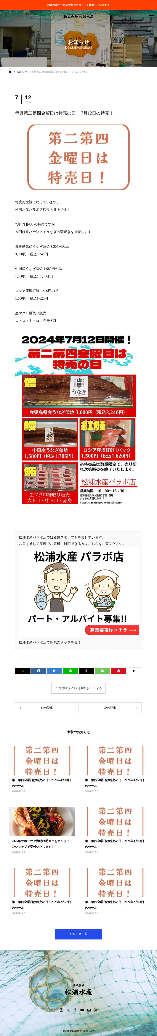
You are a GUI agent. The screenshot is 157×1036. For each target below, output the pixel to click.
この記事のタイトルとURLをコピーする (78, 688)
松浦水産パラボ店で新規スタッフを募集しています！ (78, 5)
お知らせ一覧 (78, 934)
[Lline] (70, 671)
